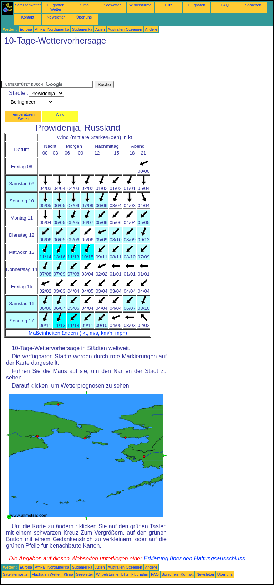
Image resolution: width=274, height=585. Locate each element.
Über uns (84, 17)
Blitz (168, 5)
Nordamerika (58, 29)
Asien (100, 29)
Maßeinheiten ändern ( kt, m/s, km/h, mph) (78, 333)
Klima (84, 5)
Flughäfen (196, 5)
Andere (151, 29)
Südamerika (82, 29)
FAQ (225, 5)
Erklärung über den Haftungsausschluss (194, 558)
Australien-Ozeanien (125, 29)
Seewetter (112, 5)
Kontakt (27, 17)
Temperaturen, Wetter (23, 116)
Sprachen (253, 5)
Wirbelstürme (140, 5)
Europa (26, 29)
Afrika (40, 29)
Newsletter (56, 17)
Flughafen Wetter (55, 7)
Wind (60, 114)
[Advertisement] (131, 65)
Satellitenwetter (28, 5)
